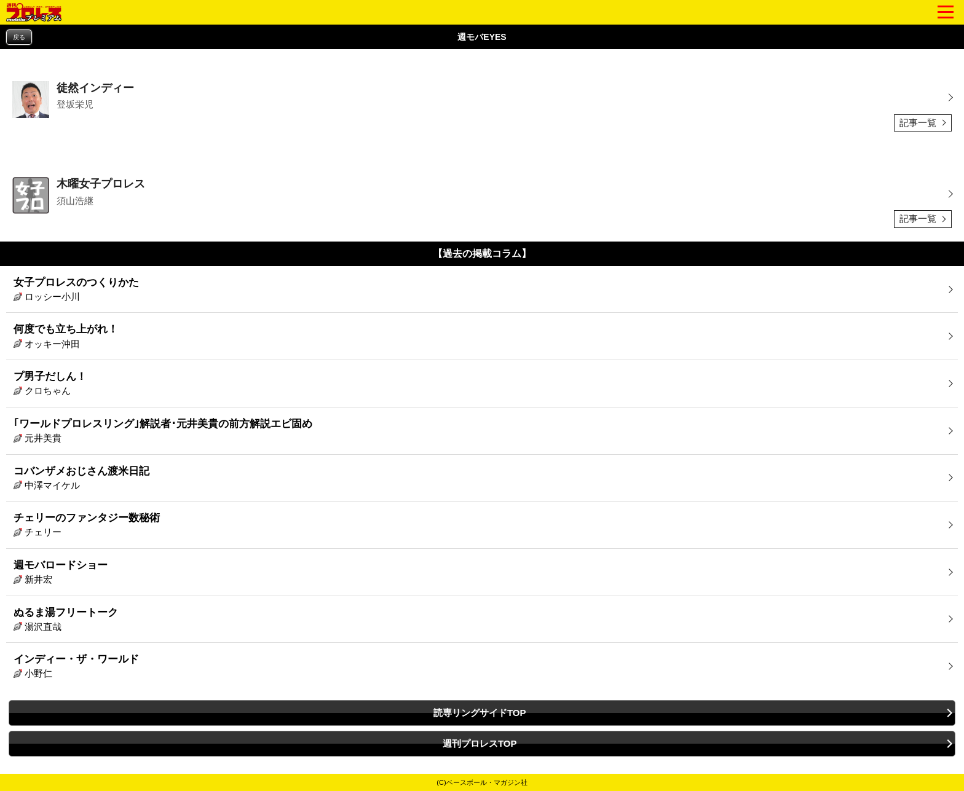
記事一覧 (917, 122)
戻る (19, 37)
